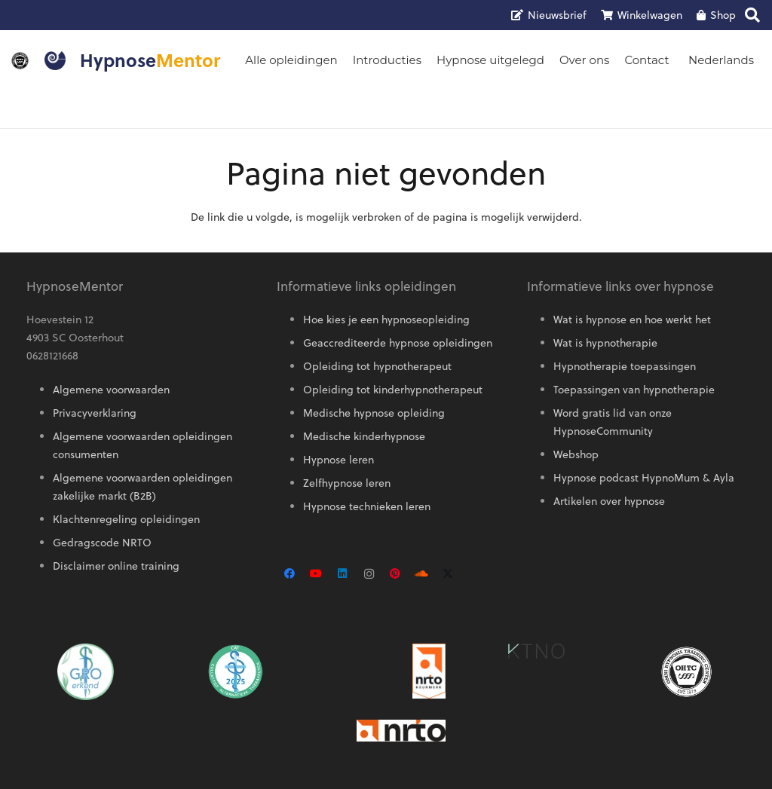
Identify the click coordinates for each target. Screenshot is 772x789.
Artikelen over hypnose (609, 501)
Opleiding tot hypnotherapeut (377, 366)
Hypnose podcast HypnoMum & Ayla (643, 477)
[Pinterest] (395, 574)
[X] (448, 574)
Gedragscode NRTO (102, 542)
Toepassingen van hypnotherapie (634, 389)
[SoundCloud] (422, 574)
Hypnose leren (338, 459)
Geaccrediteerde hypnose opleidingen (397, 342)
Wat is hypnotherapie (605, 342)
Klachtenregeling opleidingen (126, 519)
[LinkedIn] (342, 574)
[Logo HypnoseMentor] (55, 60)
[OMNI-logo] (20, 60)
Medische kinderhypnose (364, 436)
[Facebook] (290, 574)
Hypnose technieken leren (366, 506)
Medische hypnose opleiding (374, 412)
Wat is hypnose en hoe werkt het (632, 319)
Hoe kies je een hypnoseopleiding (386, 319)
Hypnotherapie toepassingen (624, 366)
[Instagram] (369, 574)
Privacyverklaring (94, 412)
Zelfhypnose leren (347, 483)
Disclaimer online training (116, 565)
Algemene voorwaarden (111, 389)
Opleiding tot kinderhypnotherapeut (392, 389)
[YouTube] (316, 574)
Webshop (576, 454)
